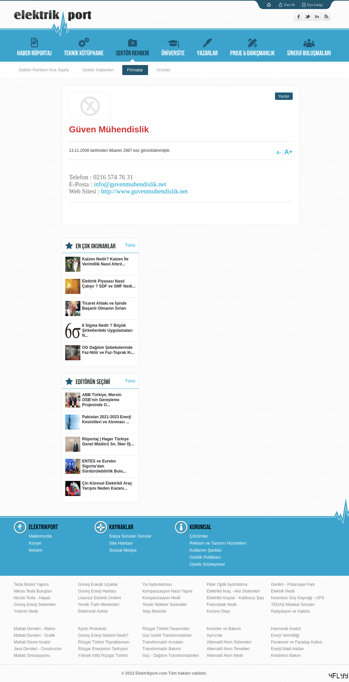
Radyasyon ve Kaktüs (290, 611)
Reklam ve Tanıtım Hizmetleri (218, 543)
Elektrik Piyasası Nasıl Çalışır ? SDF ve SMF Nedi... (100, 286)
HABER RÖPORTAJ (34, 46)
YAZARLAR (207, 46)
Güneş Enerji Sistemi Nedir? (103, 635)
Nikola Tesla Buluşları (33, 591)
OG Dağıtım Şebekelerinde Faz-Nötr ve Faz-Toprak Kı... (100, 352)
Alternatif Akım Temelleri (228, 649)
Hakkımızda (40, 536)
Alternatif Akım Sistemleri (229, 642)
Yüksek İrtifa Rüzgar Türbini (103, 656)
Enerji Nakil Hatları (287, 649)
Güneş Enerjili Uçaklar (98, 584)
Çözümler (199, 536)
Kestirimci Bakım (286, 656)
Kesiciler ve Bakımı (224, 629)
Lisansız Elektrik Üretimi (99, 598)
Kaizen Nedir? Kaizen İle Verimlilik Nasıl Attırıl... (97, 264)
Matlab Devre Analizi (32, 642)
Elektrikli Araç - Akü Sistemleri (233, 591)
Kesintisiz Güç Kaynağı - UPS (297, 598)
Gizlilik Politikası (205, 557)
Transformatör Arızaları (162, 642)
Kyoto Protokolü (92, 629)
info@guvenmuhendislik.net (130, 184)
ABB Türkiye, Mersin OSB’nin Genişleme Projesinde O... (93, 400)
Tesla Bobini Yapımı (31, 584)
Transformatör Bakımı (161, 649)
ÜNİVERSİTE (173, 46)
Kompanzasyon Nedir (161, 598)
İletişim (35, 550)
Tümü (130, 245)
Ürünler (163, 69)
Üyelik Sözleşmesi (207, 564)
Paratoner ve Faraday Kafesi (296, 642)
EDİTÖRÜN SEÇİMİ (93, 382)
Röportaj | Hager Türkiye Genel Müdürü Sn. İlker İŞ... (99, 444)
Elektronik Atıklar (93, 611)
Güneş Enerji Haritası (97, 591)
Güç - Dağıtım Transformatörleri (170, 656)
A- (278, 152)
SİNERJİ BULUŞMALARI (309, 46)
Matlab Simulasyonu (32, 656)
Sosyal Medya (123, 550)
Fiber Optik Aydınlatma (227, 584)
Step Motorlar (154, 611)
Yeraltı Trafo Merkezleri (98, 605)
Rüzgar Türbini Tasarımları (166, 629)
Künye (35, 543)
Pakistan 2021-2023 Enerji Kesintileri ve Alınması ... (98, 422)
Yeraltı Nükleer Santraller (164, 605)
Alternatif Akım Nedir (225, 656)
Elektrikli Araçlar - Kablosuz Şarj (235, 598)
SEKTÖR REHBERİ (132, 46)
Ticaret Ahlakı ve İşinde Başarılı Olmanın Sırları (96, 308)
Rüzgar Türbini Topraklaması (103, 642)
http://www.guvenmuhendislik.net (144, 191)
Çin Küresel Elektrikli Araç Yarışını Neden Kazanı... (98, 488)
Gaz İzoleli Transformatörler (167, 635)
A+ (288, 152)
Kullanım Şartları (206, 550)
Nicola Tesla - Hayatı (32, 598)
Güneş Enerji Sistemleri (35, 605)
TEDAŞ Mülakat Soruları (293, 605)
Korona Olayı (218, 611)
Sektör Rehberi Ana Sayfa (44, 69)
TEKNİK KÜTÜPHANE (83, 46)
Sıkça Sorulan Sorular (130, 536)
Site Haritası (121, 543)
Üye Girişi (315, 5)
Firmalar (135, 69)
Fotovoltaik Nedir (222, 605)
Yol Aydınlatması (157, 584)
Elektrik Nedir (283, 591)
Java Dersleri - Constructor (38, 649)
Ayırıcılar (214, 635)
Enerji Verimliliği (285, 635)
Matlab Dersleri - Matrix (34, 629)
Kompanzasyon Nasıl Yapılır (167, 591)
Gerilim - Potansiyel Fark (293, 584)
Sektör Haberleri (98, 69)
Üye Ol (289, 5)
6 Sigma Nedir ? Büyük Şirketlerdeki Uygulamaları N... (99, 330)
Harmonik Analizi (286, 629)
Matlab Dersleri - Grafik (34, 635)
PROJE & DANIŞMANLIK (252, 46)
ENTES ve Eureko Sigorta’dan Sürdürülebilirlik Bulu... (95, 466)
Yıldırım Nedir (26, 611)
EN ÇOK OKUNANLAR (96, 246)
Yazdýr (283, 96)
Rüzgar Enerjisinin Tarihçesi (103, 649)
